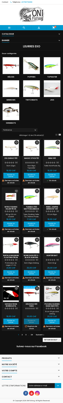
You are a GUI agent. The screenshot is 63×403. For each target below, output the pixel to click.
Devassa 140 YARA (31, 305)
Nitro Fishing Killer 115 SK (11, 208)
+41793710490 (26, 2)
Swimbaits (11, 123)
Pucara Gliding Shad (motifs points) (52, 306)
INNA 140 (52, 158)
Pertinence (20, 130)
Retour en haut (52, 340)
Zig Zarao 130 (10, 158)
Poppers (31, 77)
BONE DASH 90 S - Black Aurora (31, 256)
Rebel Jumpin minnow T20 (52, 208)
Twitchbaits (31, 100)
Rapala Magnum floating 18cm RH (11, 257)
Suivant (40, 335)
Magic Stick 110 (31, 158)
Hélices (11, 77)
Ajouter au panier (11, 175)
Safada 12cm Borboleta (11, 305)
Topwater (52, 77)
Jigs (52, 100)
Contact (5, 2)
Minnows (11, 100)
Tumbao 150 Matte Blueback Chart (31, 209)
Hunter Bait (52, 255)
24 (32, 335)
